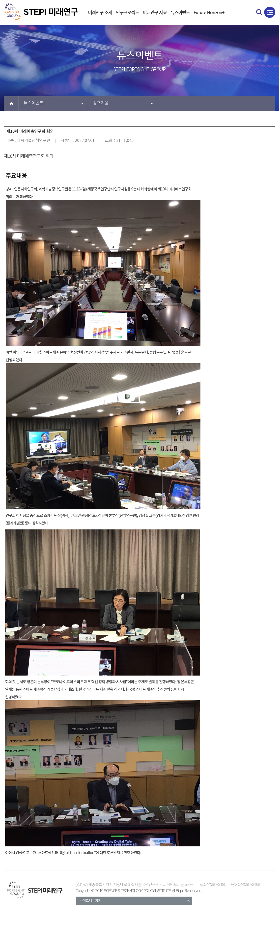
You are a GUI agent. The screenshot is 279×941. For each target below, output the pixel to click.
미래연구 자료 (155, 12)
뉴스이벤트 (180, 12)
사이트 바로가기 (90, 901)
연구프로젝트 (127, 12)
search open (259, 12)
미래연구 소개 (100, 12)
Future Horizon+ (209, 12)
